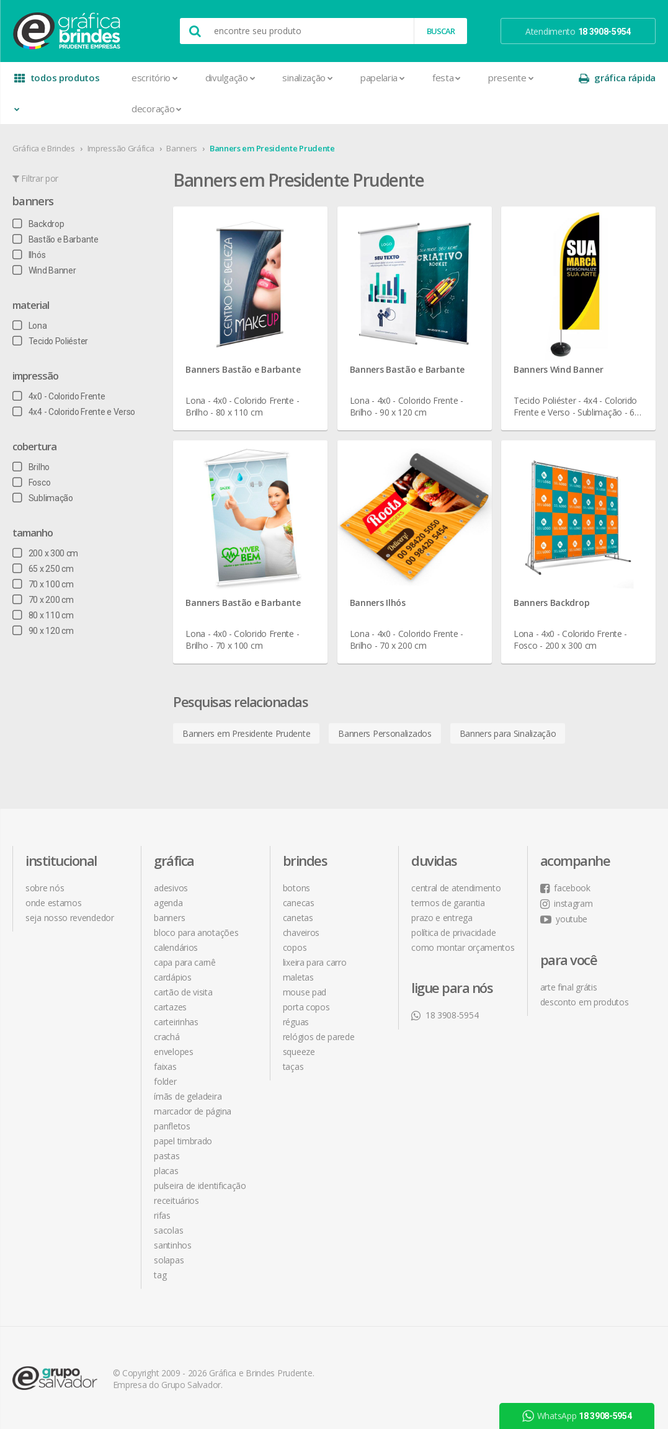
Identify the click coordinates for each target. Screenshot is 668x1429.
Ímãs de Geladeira (187, 1096)
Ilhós (28, 255)
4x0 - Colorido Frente (58, 396)
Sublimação (42, 498)
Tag (160, 1275)
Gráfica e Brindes (43, 148)
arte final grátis (568, 987)
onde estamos (53, 903)
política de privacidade (453, 932)
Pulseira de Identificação (200, 1185)
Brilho (31, 467)
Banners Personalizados (384, 733)
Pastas (166, 1156)
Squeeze (299, 1051)
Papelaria (382, 77)
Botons (296, 888)
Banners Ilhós (378, 602)
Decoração (156, 108)
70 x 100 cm (42, 584)
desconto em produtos (584, 1002)
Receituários (176, 1200)
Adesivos (171, 888)
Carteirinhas (176, 1022)
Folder (165, 1081)
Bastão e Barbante (55, 239)
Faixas (165, 1066)
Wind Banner (44, 270)
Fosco (31, 482)
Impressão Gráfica (120, 148)
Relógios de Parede (319, 1037)
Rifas (162, 1215)
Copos (295, 947)
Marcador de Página (192, 1111)
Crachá (166, 1037)
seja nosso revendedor (69, 918)
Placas (166, 1171)
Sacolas (168, 1230)
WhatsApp (576, 1416)
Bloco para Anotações (196, 932)
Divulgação (230, 77)
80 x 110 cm (42, 615)
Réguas (296, 1022)
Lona (29, 326)
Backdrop (38, 224)
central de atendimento (456, 888)
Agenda (168, 903)
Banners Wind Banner (558, 369)
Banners (181, 148)
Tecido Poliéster (50, 341)
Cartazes (170, 1007)
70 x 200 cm (42, 600)
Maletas (298, 977)
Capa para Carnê (185, 962)
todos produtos (57, 82)
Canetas (298, 918)
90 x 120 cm (42, 631)
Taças (293, 1066)
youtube (564, 919)
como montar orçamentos (462, 947)
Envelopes (173, 1051)
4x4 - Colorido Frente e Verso (73, 412)
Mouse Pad (304, 992)
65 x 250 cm (42, 569)
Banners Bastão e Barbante (243, 369)
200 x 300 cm (45, 553)
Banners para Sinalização (508, 733)
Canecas (298, 903)
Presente (510, 77)
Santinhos (172, 1245)
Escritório (154, 77)
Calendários (176, 947)
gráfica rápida (617, 77)
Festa (446, 77)
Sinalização (307, 77)
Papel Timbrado (183, 1141)
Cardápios (172, 977)
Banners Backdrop (551, 602)
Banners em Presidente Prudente (272, 148)
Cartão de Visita (183, 992)
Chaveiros (301, 932)
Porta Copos (306, 1007)
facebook (565, 888)
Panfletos (172, 1126)
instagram (566, 903)
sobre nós (44, 888)
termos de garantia (448, 903)
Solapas (169, 1260)
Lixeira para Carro (315, 962)
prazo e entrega (442, 918)
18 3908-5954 (444, 1015)
